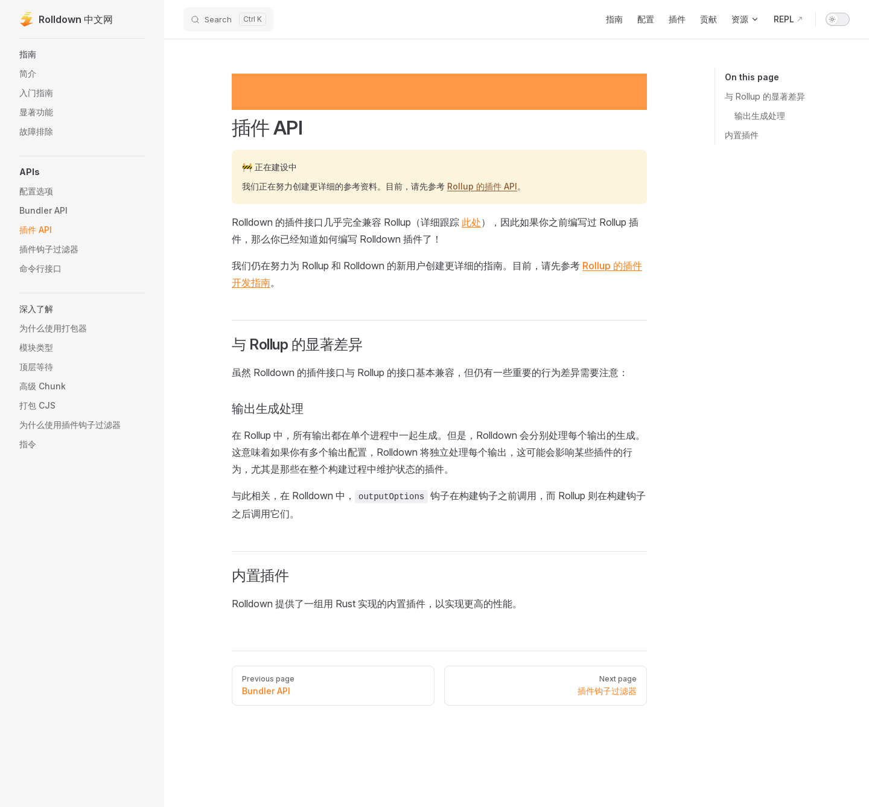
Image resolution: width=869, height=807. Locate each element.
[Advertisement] (439, 92)
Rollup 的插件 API (482, 186)
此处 (471, 222)
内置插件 (742, 135)
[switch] (838, 19)
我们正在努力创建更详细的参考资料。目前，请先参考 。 (384, 186)
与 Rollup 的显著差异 (765, 96)
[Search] (228, 19)
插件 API (267, 128)
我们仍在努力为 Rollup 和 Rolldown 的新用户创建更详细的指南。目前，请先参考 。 (437, 274)
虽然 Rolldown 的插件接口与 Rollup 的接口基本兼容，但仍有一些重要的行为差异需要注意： (430, 372)
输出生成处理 (759, 115)
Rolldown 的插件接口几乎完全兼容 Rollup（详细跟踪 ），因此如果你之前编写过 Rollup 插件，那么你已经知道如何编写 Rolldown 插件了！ (435, 230)
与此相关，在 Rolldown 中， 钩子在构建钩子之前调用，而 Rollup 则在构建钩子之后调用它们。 (439, 505)
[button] (82, 172)
